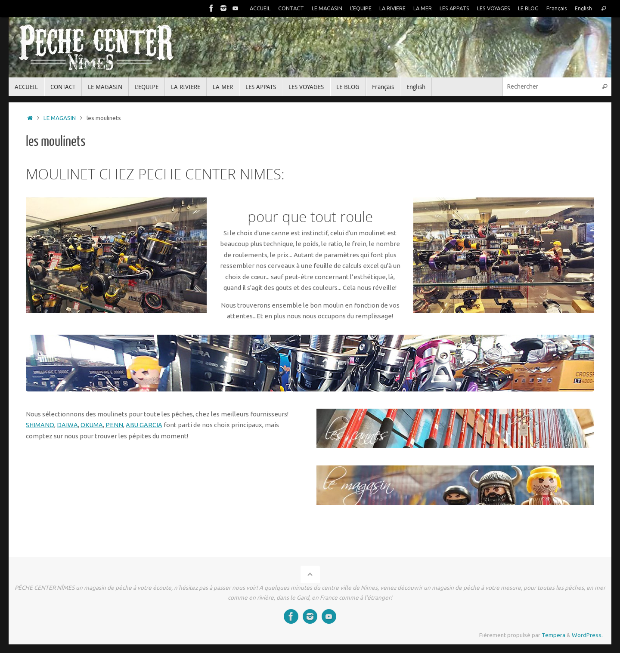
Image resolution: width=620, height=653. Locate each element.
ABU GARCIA (145, 424)
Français (556, 8)
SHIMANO (40, 424)
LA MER (421, 8)
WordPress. (587, 634)
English (583, 8)
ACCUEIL (258, 8)
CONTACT (289, 8)
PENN (115, 424)
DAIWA (67, 424)
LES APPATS (453, 8)
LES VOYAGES (493, 8)
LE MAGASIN (325, 8)
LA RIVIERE (391, 8)
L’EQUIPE (359, 8)
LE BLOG (528, 8)
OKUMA (92, 424)
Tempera (553, 634)
